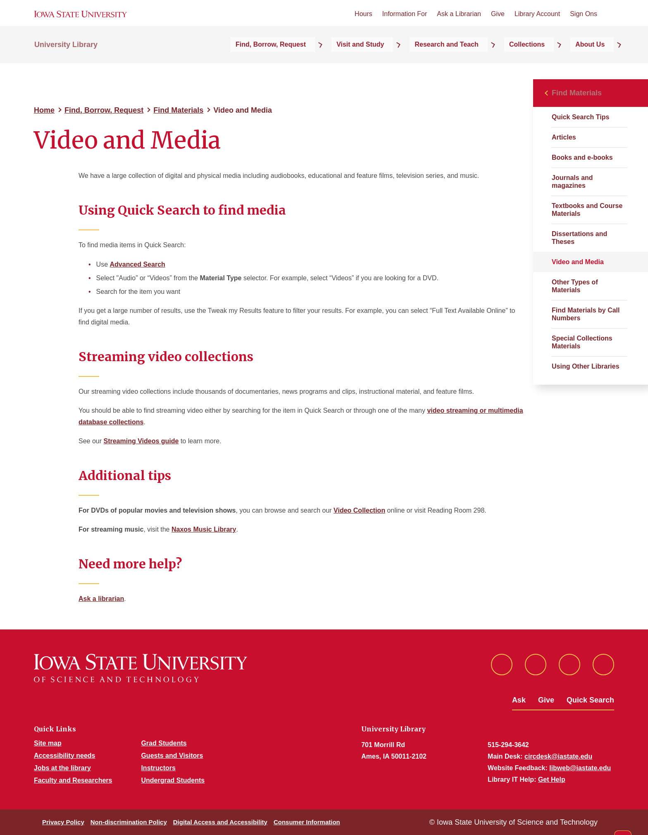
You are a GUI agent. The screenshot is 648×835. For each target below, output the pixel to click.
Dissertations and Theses (579, 237)
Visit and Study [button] (411, 62)
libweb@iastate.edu (580, 767)
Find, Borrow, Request (103, 110)
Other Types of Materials (575, 286)
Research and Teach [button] (483, 62)
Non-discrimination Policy (129, 822)
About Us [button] (599, 62)
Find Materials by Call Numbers (585, 314)
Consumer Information (307, 822)
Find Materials (178, 110)
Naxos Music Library (204, 529)
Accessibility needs (64, 755)
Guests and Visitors (172, 755)
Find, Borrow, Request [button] (336, 62)
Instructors (158, 767)
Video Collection (359, 510)
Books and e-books (582, 157)
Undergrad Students (173, 780)
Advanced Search (137, 264)
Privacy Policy (63, 822)
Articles (564, 137)
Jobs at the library (62, 767)
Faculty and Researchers (73, 780)
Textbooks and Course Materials (587, 209)
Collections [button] (550, 62)
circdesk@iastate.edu (558, 756)
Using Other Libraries (585, 366)
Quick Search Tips (580, 117)
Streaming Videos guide (141, 441)
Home (44, 110)
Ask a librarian (101, 598)
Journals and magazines (572, 181)
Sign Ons (583, 24)
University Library (66, 63)
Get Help (551, 779)
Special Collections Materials (582, 342)
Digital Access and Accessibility (220, 822)
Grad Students (163, 743)
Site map (48, 743)
